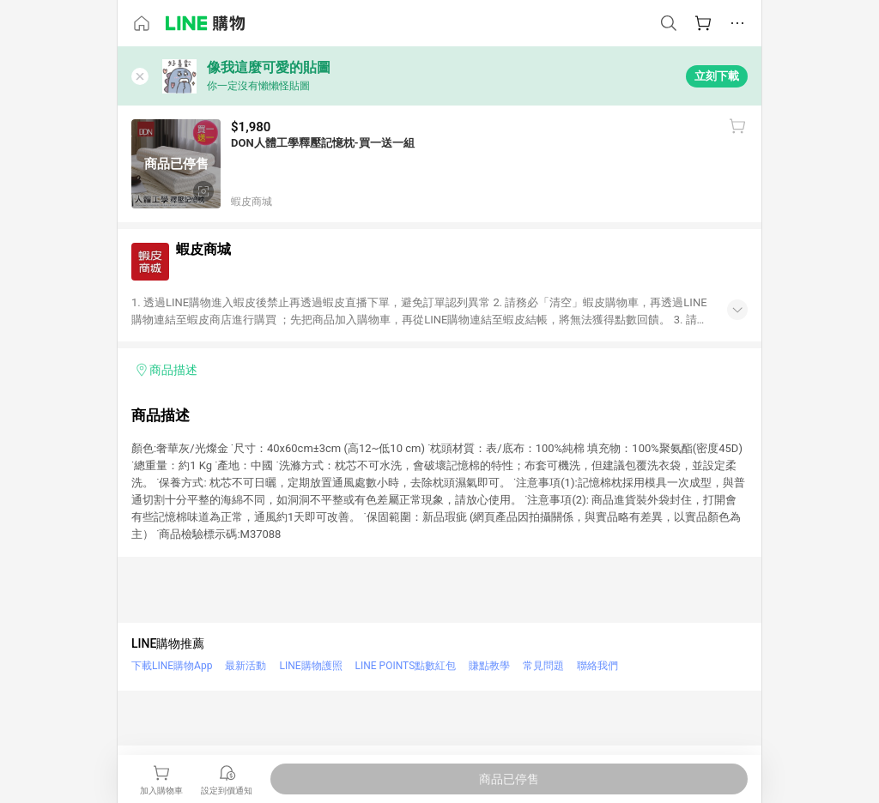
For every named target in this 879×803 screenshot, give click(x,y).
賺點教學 (489, 666)
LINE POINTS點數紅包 (406, 666)
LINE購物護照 (310, 666)
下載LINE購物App (171, 666)
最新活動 (245, 666)
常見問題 (543, 666)
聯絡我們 (597, 666)
